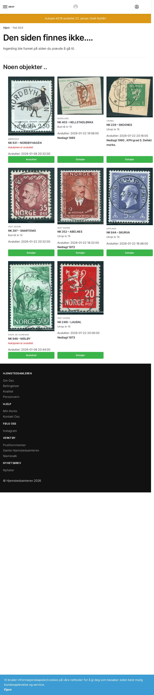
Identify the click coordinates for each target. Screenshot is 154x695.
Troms (110, 121)
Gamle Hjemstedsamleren (21, 450)
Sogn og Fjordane (18, 335)
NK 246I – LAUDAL (69, 322)
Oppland (111, 229)
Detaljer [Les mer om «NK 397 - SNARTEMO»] (31, 252)
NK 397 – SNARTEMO (22, 230)
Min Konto (10, 411)
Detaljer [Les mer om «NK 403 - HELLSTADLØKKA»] (80, 159)
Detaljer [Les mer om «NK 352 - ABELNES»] (80, 252)
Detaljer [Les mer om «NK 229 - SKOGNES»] (129, 159)
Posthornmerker (14, 445)
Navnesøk (10, 456)
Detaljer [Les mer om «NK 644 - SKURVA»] (129, 252)
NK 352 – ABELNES (69, 231)
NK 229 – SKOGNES (119, 124)
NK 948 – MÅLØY (19, 338)
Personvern (11, 397)
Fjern (7, 689)
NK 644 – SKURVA (118, 232)
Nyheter (8, 470)
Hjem (6, 27)
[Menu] (9, 7)
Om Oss (8, 380)
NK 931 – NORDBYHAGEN (25, 142)
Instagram (10, 431)
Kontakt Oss (11, 416)
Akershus (13, 139)
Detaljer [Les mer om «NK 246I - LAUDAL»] (80, 355)
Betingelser (11, 386)
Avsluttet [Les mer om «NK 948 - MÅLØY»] (31, 355)
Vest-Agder (14, 227)
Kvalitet (8, 391)
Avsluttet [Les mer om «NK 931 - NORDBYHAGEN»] (31, 159)
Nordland (63, 118)
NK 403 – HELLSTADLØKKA (75, 122)
